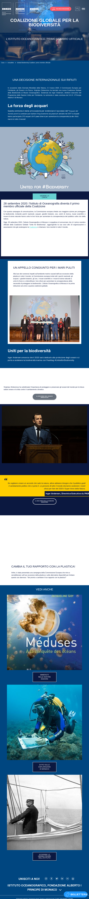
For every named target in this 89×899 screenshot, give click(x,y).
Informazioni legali (34, 898)
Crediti (57, 898)
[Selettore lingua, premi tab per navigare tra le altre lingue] (77, 9)
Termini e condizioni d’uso (47, 898)
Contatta (70, 898)
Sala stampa (63, 898)
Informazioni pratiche (22, 898)
